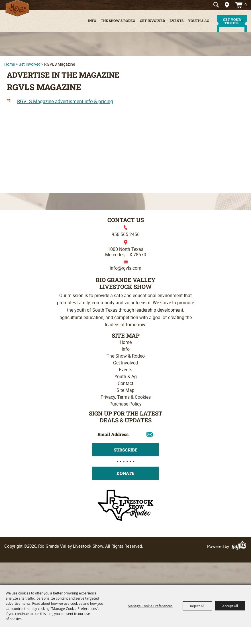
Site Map (125, 390)
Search (216, 5)
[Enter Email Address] (125, 434)
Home (9, 64)
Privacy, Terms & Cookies (126, 397)
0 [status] (245, 4)
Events (176, 20)
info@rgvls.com (125, 268)
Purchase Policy (125, 404)
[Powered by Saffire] (239, 546)
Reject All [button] (197, 606)
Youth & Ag (198, 20)
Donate (125, 473)
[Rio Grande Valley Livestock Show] (125, 504)
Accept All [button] (230, 606)
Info (92, 20)
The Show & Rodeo (118, 20)
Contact (125, 383)
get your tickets (232, 21)
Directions (225, 5)
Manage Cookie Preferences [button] (150, 606)
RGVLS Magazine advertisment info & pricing (65, 101)
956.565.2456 (126, 234)
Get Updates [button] (125, 449)
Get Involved (152, 20)
